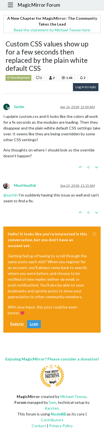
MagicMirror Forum (38, 5)
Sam (52, 402)
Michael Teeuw (73, 396)
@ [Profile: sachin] (10, 195)
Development (18, 77)
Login (34, 324)
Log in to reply (85, 87)
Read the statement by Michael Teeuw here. (52, 30)
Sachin (19, 107)
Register (17, 324)
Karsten (52, 408)
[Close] (94, 234)
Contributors (52, 419)
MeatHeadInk (25, 185)
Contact (39, 425)
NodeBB (58, 414)
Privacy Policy (61, 425)
